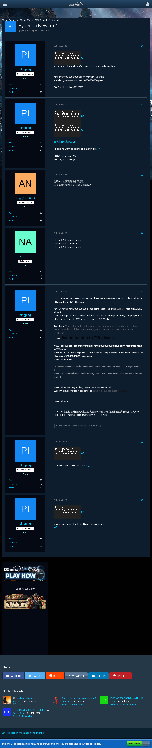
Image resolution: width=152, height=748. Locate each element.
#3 (142, 174)
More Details (134, 743)
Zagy (112, 701)
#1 (142, 46)
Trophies (13, 88)
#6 (142, 441)
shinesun (17, 701)
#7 (142, 500)
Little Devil (66, 701)
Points (12, 84)
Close (146, 743)
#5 (142, 291)
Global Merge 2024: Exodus (123, 704)
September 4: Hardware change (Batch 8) (83, 698)
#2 (142, 104)
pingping (25, 30)
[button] (4, 4)
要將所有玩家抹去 (63, 141)
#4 (142, 233)
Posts (11, 92)
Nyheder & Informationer (73, 704)
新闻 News (18, 704)
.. (96, 148)
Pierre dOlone (19, 713)
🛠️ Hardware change (23, 698)
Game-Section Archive (23, 716)
